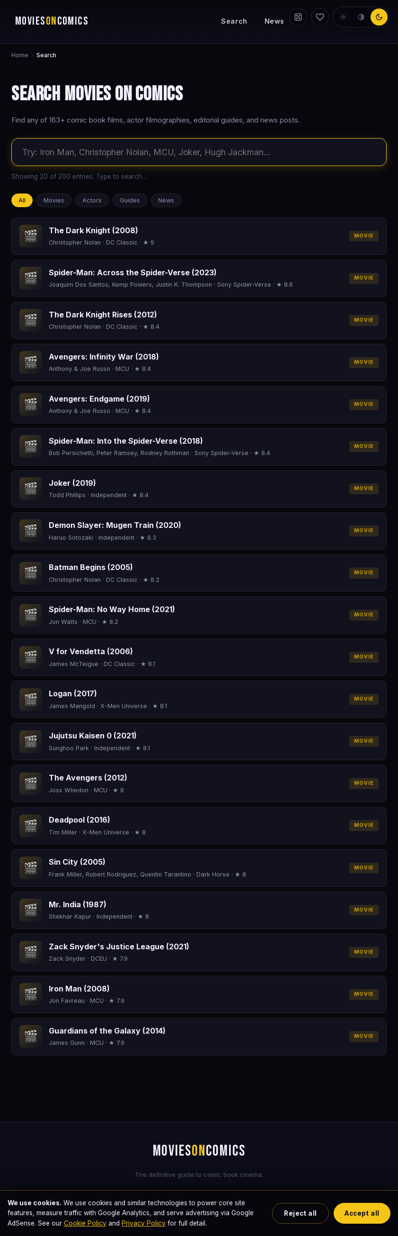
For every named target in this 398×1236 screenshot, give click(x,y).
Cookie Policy (85, 1223)
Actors (92, 200)
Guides (130, 200)
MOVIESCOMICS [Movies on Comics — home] (51, 21)
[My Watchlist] (320, 17)
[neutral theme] (361, 17)
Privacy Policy (144, 1223)
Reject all (300, 1213)
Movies (54, 200)
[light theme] (343, 17)
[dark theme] (379, 17)
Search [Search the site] (234, 21)
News (274, 21)
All (22, 200)
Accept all (362, 1213)
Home (19, 55)
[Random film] (298, 17)
